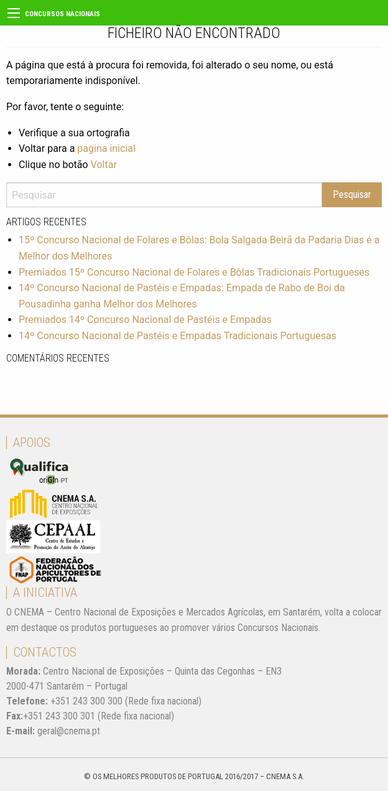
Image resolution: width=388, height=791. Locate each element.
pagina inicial (106, 148)
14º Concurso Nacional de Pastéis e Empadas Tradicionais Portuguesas (177, 336)
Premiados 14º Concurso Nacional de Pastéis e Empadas (145, 319)
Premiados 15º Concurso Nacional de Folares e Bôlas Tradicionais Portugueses (194, 272)
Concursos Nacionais (62, 14)
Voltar (104, 165)
